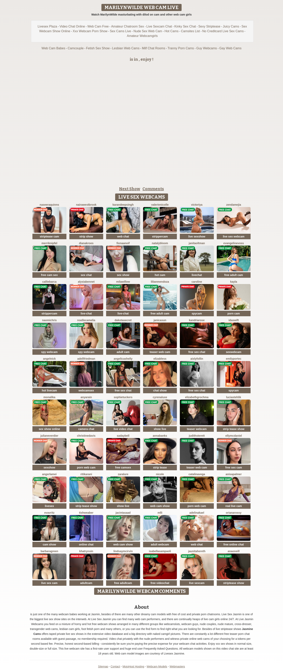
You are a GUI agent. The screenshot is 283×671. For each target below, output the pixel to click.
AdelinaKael (196, 512)
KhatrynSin (86, 551)
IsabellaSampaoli (160, 551)
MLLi (160, 512)
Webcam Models (157, 666)
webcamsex (86, 390)
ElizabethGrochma (197, 397)
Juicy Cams (231, 26)
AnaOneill (234, 551)
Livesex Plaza (47, 26)
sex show (123, 275)
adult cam (123, 352)
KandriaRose (197, 320)
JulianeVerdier (49, 435)
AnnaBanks (160, 435)
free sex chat (196, 352)
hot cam (160, 275)
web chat (123, 236)
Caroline (196, 281)
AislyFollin (196, 358)
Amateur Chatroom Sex (127, 26)
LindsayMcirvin (123, 551)
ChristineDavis (86, 435)
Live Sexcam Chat (159, 26)
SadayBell (123, 435)
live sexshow (196, 236)
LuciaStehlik (233, 397)
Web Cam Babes (53, 48)
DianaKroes (86, 243)
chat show (160, 390)
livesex (49, 506)
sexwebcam (233, 352)
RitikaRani (86, 474)
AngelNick (49, 358)
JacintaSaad (123, 512)
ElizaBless (159, 358)
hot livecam (49, 390)
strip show (86, 236)
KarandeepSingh (123, 204)
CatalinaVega (196, 474)
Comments (153, 188)
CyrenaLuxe (160, 397)
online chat (86, 544)
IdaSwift (234, 320)
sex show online (49, 429)
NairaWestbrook (86, 204)
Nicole (160, 474)
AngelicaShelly (123, 358)
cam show (49, 544)
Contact (115, 666)
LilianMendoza (160, 281)
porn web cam (86, 467)
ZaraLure (123, 474)
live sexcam (197, 583)
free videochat (160, 583)
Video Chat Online (72, 26)
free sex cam (233, 467)
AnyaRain (86, 397)
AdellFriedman (86, 358)
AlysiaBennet (86, 281)
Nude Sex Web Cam (147, 31)
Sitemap (103, 666)
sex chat (86, 275)
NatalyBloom (160, 243)
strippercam (160, 236)
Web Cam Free (98, 26)
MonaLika (49, 397)
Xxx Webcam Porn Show (90, 31)
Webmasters (177, 666)
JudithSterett (197, 435)
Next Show (129, 188)
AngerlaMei (49, 474)
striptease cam (49, 236)
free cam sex (49, 275)
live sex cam (49, 583)
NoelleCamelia (86, 320)
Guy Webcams (206, 48)
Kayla (233, 281)
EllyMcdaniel (233, 435)
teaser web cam (160, 352)
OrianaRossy (233, 512)
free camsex (123, 467)
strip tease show (233, 429)
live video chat (123, 429)
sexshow (49, 467)
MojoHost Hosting (133, 666)
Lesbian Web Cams (125, 48)
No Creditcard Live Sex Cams (223, 31)
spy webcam (49, 352)
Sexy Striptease (209, 26)
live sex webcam (233, 236)
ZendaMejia (233, 204)
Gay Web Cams (230, 48)
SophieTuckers (123, 397)
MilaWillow (123, 281)
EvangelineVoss (233, 243)
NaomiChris (49, 320)
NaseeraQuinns (49, 204)
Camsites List (190, 31)
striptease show (233, 583)
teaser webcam (197, 429)
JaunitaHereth (196, 551)
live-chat (86, 313)
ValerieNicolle (160, 204)
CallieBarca (49, 281)
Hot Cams (171, 31)
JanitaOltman (197, 243)
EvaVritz (49, 512)
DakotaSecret (123, 320)
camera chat (86, 429)
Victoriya (196, 204)
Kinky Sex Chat (185, 26)
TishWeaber (86, 512)
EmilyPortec (233, 358)
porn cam (233, 313)
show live (160, 429)
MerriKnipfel (49, 243)
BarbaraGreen (49, 551)
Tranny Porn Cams (181, 48)
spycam (197, 313)
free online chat (233, 544)
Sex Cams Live (120, 31)
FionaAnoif (123, 243)
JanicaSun (159, 320)
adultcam (86, 583)
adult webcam (160, 544)
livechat (197, 275)
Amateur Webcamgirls (142, 36)
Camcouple (76, 48)
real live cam (233, 506)
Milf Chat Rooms (153, 48)
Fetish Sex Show (98, 48)
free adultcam (123, 583)
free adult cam (233, 275)
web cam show (160, 506)
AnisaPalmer (234, 474)
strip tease (160, 467)
